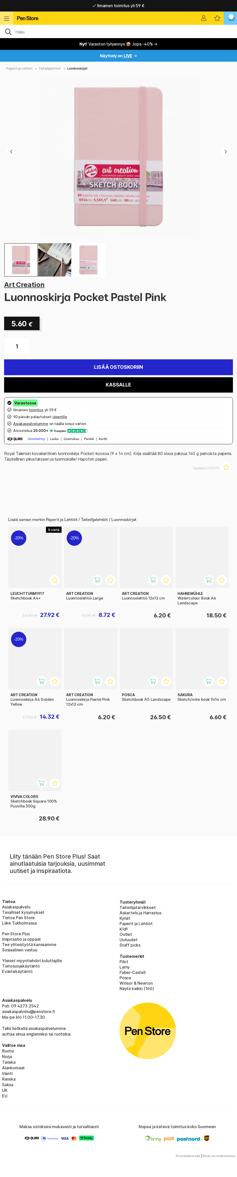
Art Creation (24, 284)
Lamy (125, 967)
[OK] (118, 31)
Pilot (124, 961)
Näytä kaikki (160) (137, 988)
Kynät (125, 918)
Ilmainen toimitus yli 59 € (118, 5)
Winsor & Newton (136, 983)
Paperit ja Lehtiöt (19, 68)
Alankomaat (13, 1067)
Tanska (9, 1062)
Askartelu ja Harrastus (140, 912)
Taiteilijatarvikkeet (138, 907)
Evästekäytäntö (17, 971)
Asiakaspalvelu (16, 906)
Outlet (126, 934)
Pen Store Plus (16, 933)
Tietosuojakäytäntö (21, 966)
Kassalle (118, 385)
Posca (125, 977)
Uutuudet (129, 939)
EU (4, 1095)
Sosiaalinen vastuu (19, 949)
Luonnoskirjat (77, 68)
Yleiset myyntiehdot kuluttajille (32, 960)
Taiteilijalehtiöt (50, 68)
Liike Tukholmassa (19, 923)
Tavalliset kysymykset (23, 912)
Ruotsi (8, 1050)
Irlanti (7, 1073)
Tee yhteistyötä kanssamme (29, 944)
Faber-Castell (133, 972)
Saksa (7, 1084)
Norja (7, 1056)
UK (4, 1090)
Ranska (9, 1079)
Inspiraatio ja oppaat (21, 939)
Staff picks (130, 945)
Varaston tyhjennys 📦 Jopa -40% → (118, 44)
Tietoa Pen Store (18, 917)
